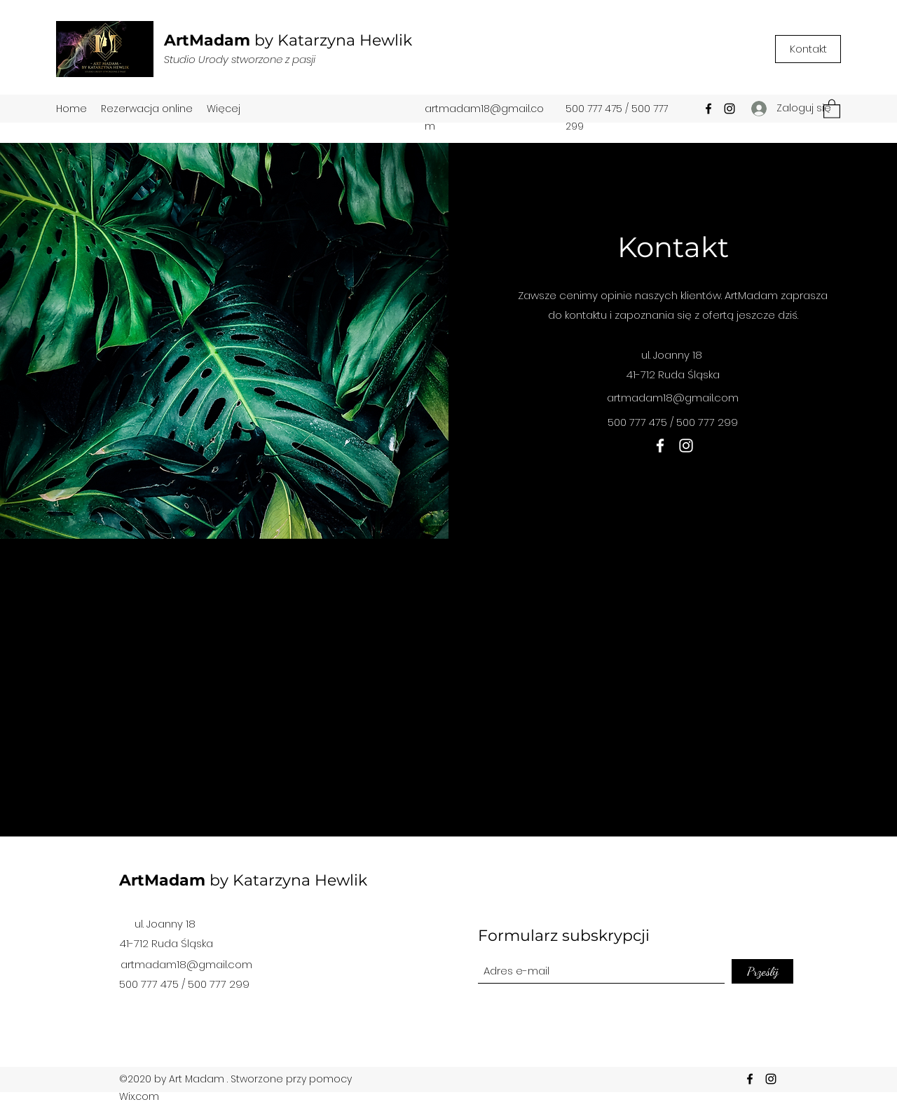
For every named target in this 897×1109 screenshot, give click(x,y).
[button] (831, 108)
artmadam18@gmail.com (673, 397)
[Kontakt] (808, 49)
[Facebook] (708, 109)
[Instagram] (730, 109)
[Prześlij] (762, 971)
